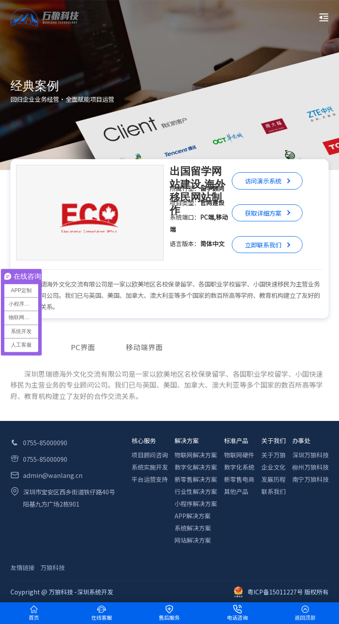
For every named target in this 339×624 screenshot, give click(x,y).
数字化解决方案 (195, 467)
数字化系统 (239, 467)
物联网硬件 (239, 454)
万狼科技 (52, 567)
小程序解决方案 (195, 503)
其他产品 (236, 491)
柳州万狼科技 (310, 467)
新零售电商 (239, 479)
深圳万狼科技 (310, 454)
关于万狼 (273, 454)
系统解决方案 (192, 528)
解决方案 (186, 440)
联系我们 (273, 491)
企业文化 (273, 467)
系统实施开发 (150, 467)
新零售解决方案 (195, 479)
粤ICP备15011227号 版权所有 (281, 591)
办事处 (301, 440)
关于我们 (273, 440)
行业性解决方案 (195, 491)
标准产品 (236, 440)
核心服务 (144, 440)
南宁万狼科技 (310, 479)
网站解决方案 (192, 540)
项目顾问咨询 (150, 454)
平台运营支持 (150, 479)
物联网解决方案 (195, 454)
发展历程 (273, 479)
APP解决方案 (192, 515)
